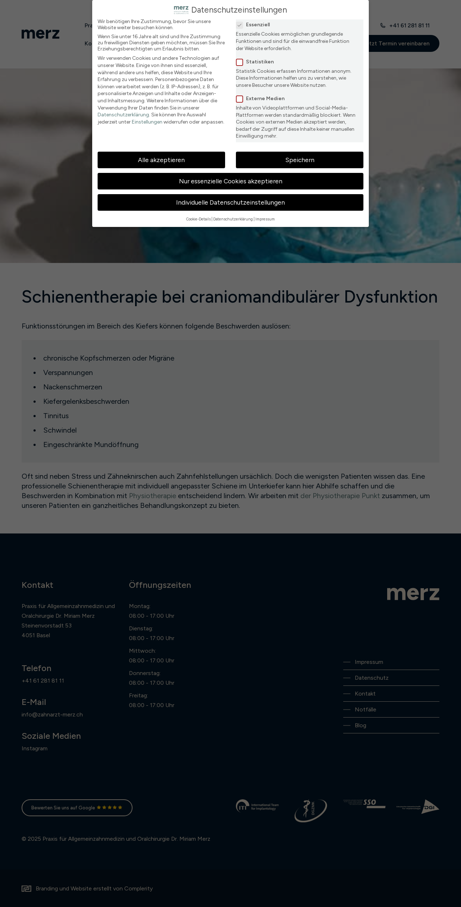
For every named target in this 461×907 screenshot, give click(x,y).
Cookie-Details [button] (198, 219)
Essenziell (255, 25)
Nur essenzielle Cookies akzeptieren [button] (230, 181)
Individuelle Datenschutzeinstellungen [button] (230, 202)
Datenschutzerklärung (123, 115)
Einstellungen (147, 122)
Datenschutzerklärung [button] (233, 219)
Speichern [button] (299, 160)
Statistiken (257, 62)
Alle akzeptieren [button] (161, 160)
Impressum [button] (265, 219)
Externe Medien (262, 98)
